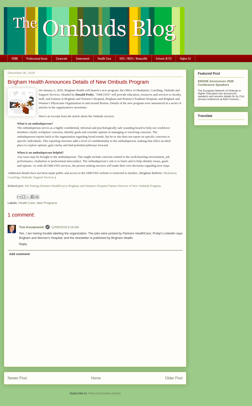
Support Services (43, 177)
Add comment (19, 254)
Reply (23, 244)
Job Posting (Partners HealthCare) (46, 186)
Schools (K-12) (164, 58)
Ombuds (26, 177)
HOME (15, 58)
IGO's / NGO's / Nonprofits (133, 58)
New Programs (47, 203)
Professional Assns (37, 58)
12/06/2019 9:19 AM (65, 227)
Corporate (61, 58)
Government (82, 58)
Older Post (174, 378)
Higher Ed (185, 58)
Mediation (169, 173)
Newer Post (17, 378)
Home (96, 378)
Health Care (104, 58)
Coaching (13, 177)
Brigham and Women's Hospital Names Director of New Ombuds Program (114, 186)
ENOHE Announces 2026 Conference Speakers (216, 83)
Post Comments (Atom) (104, 393)
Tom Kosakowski (31, 227)
